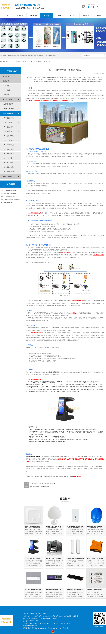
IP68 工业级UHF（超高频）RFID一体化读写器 (96, 558)
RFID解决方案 (9, 167)
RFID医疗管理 (9, 145)
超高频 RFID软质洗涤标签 (33, 589)
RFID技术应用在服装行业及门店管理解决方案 (42, 483)
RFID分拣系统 (9, 158)
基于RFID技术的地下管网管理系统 (40, 61)
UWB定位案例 (9, 108)
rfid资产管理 (63, 616)
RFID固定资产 (26, 61)
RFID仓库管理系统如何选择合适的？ (40, 486)
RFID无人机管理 (9, 172)
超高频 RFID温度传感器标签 (96, 589)
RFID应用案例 (16, 61)
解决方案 (46, 16)
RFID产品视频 (8, 176)
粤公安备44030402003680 (38, 628)
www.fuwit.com (77, 476)
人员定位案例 (7, 99)
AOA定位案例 (8, 104)
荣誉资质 (86, 16)
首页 (6, 16)
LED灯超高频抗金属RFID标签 (75, 589)
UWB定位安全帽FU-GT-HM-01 (96, 527)
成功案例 (59, 16)
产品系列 (20, 16)
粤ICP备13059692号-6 (54, 628)
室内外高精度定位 (42, 55)
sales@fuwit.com (32, 625)
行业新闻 (7, 90)
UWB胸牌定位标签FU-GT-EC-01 (75, 527)
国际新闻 (7, 95)
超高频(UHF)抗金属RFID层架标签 (54, 589)
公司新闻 (7, 86)
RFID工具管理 (9, 140)
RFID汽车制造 (9, 136)
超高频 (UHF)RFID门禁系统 (75, 558)
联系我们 (99, 16)
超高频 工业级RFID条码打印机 (54, 558)
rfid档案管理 (54, 616)
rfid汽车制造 (46, 616)
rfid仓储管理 (37, 616)
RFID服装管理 (9, 154)
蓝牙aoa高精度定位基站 (32, 527)
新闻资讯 (73, 16)
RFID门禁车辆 (9, 118)
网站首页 (8, 61)
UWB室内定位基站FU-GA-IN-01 (54, 527)
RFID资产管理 (52, 55)
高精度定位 (33, 16)
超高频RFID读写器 (22, 55)
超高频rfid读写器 (72, 616)
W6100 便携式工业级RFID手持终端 (33, 558)
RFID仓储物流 (12, 55)
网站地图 (65, 628)
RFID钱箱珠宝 (9, 163)
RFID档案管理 (32, 55)
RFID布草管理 (9, 149)
